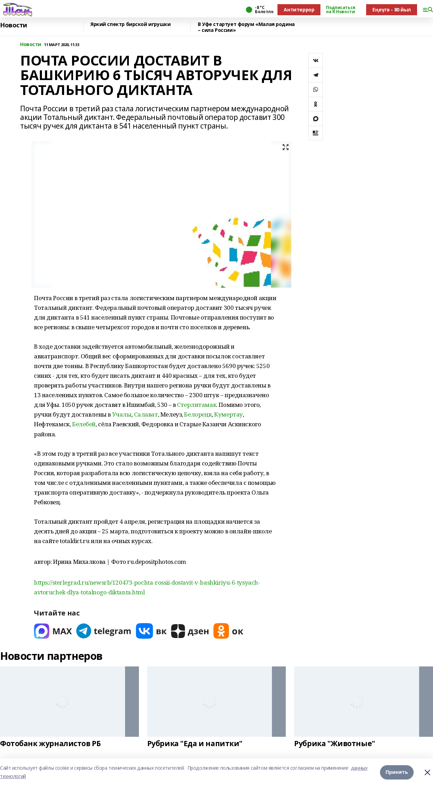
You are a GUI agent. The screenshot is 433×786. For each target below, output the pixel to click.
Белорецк (198, 414)
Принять (397, 772)
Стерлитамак (196, 405)
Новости (13, 25)
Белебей (84, 424)
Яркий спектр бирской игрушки (130, 24)
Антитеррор (299, 9)
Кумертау (228, 414)
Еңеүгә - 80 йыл (391, 9)
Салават (146, 414)
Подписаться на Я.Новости (340, 10)
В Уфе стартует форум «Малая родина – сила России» (246, 27)
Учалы (122, 414)
